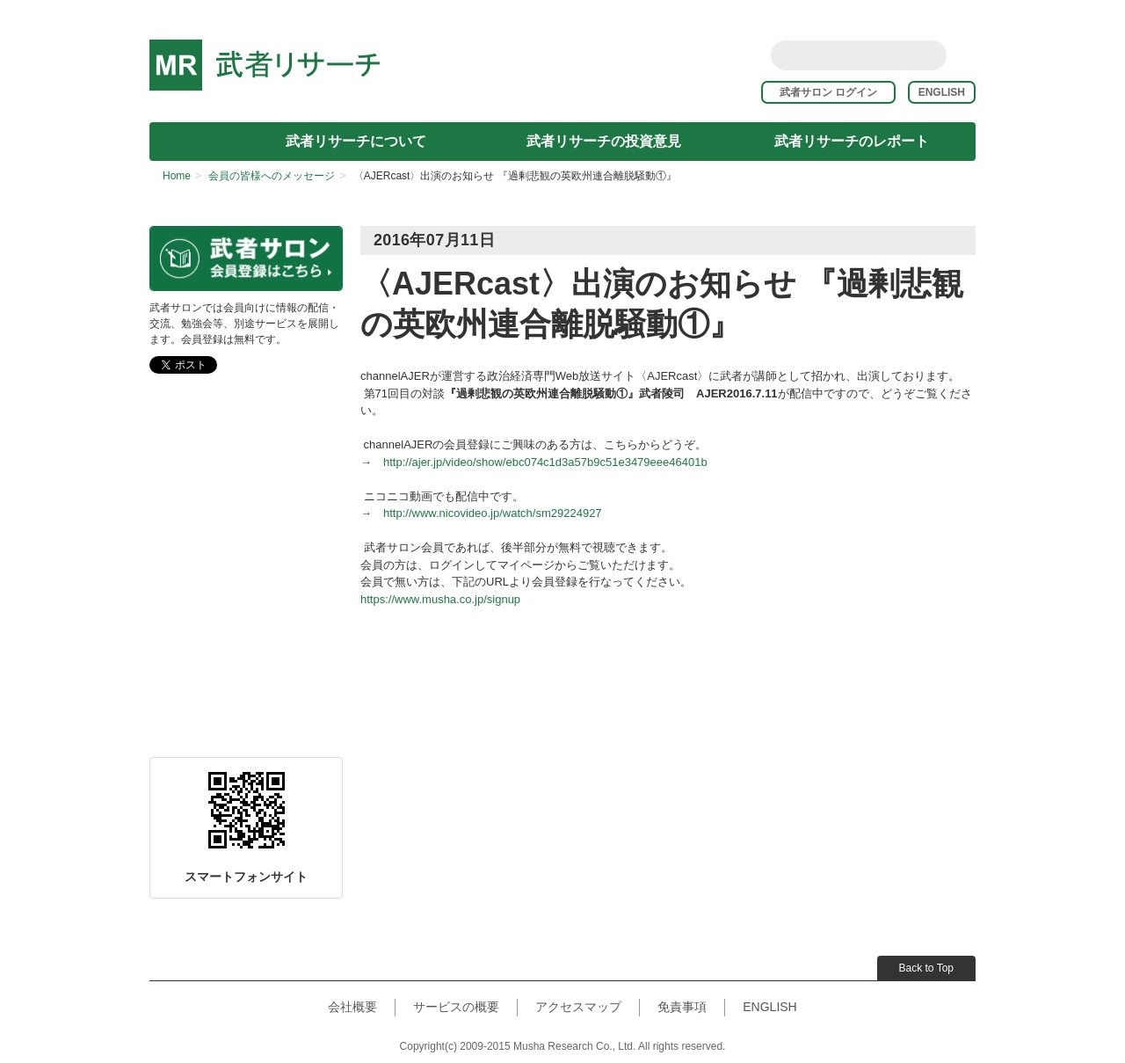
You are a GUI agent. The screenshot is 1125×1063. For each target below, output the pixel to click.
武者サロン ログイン (835, 92)
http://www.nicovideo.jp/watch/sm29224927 (492, 513)
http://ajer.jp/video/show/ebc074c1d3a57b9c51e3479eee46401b (545, 462)
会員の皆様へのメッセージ (271, 176)
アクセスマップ (578, 1007)
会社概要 (352, 1007)
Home (177, 176)
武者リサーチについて (356, 141)
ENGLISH (941, 92)
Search (930, 54)
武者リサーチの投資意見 (603, 141)
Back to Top (926, 968)
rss (965, 54)
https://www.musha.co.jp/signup (440, 599)
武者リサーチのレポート (851, 141)
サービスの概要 (456, 1007)
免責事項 (682, 1007)
